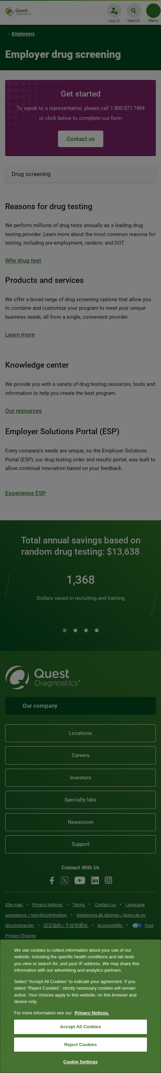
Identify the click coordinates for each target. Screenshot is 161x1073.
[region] (80, 1006)
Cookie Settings (80, 1061)
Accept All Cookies (80, 1026)
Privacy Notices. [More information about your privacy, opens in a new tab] (91, 1012)
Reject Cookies (80, 1044)
